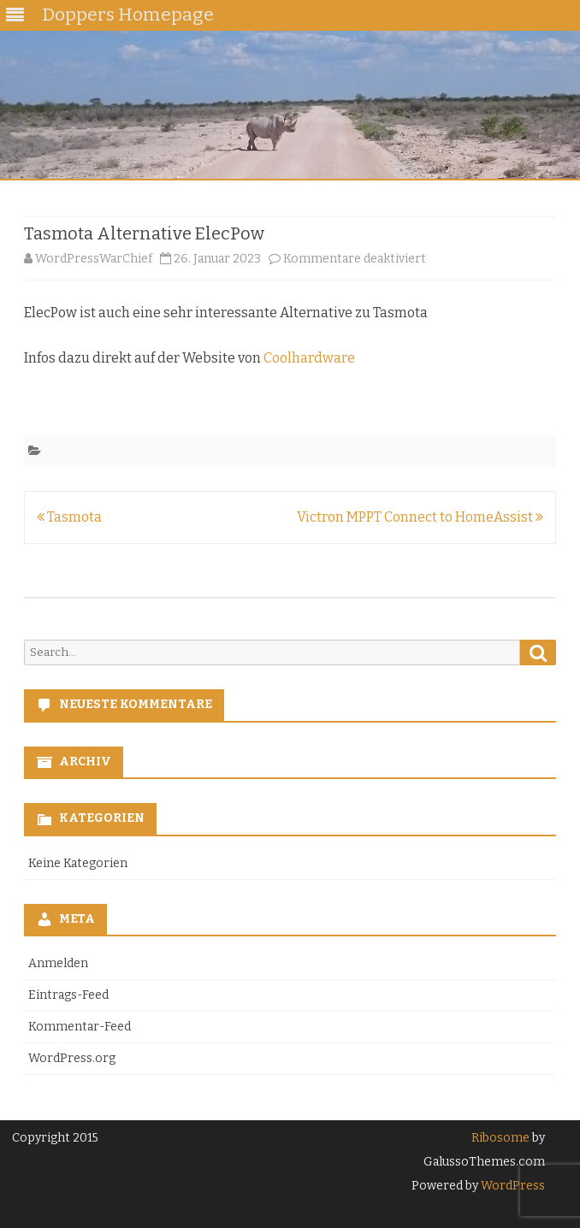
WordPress (511, 1185)
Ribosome (500, 1138)
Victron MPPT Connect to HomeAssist (420, 517)
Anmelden (58, 963)
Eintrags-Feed (68, 995)
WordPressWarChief (93, 258)
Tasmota (69, 517)
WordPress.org (71, 1058)
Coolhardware (309, 358)
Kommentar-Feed (79, 1026)
